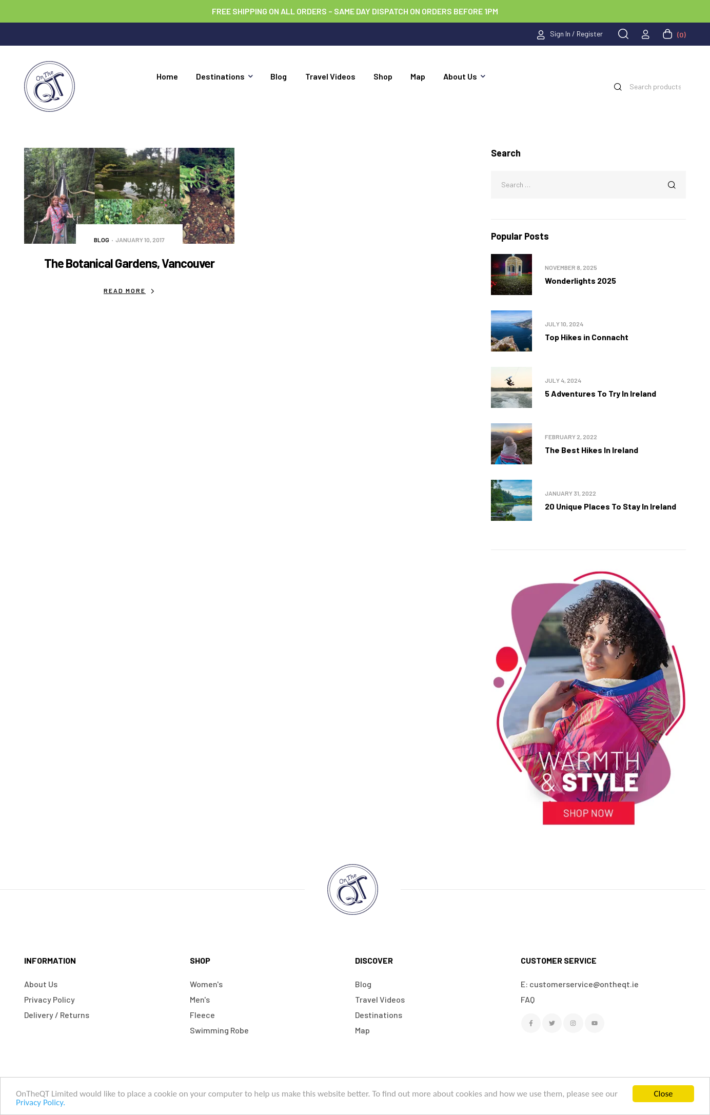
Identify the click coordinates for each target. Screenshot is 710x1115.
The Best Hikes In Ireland (591, 450)
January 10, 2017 (140, 239)
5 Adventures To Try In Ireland (600, 393)
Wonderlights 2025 (580, 280)
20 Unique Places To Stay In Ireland (610, 506)
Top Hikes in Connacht (586, 337)
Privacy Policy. (40, 1102)
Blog (101, 239)
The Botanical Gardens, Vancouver (129, 263)
